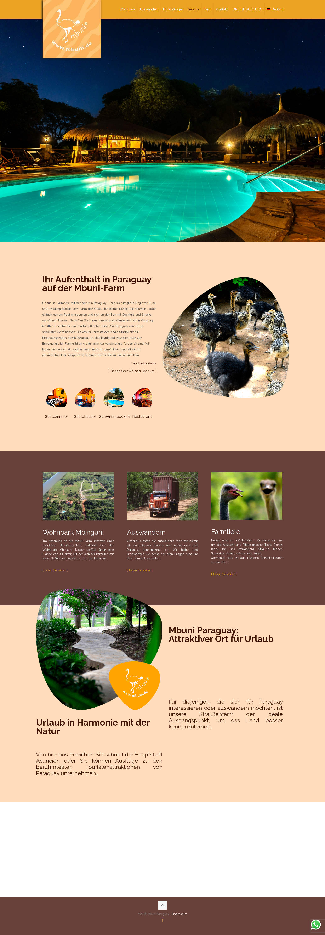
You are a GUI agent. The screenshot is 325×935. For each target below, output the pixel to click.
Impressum (179, 914)
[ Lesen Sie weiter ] (55, 570)
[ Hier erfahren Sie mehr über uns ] (132, 371)
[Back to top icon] (162, 905)
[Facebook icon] (162, 920)
